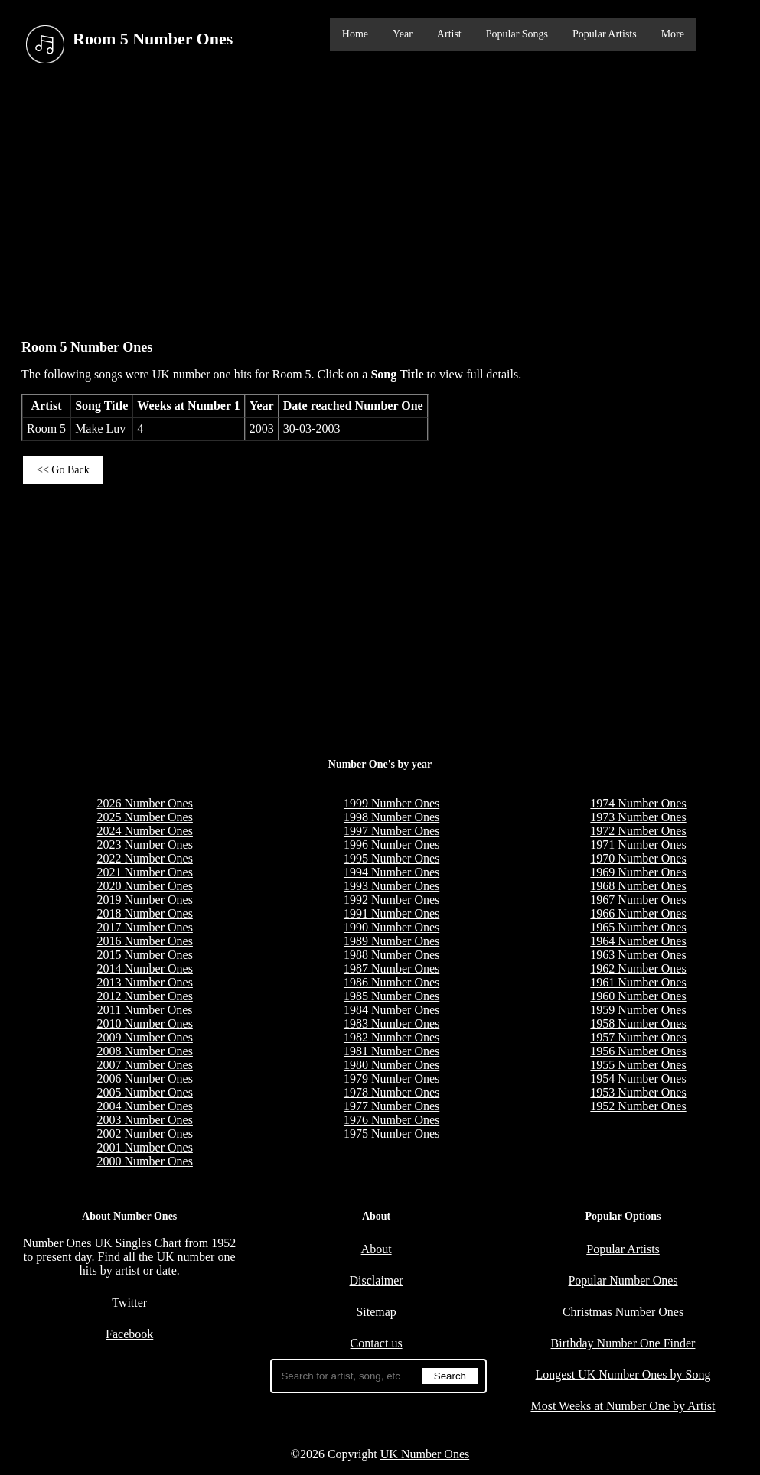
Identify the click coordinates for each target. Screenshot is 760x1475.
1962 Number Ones (638, 968)
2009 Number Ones (145, 1037)
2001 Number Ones (145, 1147)
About (376, 1249)
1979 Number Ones (391, 1078)
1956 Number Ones (638, 1051)
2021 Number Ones (145, 872)
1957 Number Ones (638, 1037)
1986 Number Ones (391, 982)
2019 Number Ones (145, 899)
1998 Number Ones (391, 817)
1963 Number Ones (638, 954)
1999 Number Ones (391, 803)
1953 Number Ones (638, 1092)
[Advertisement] (380, 198)
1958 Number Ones (638, 1023)
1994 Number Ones (391, 872)
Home (355, 34)
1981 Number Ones (391, 1051)
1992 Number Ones (391, 899)
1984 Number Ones (391, 1009)
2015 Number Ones (145, 954)
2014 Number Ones (145, 968)
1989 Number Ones (391, 940)
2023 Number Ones (145, 844)
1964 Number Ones (638, 940)
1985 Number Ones (391, 995)
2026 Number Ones (145, 803)
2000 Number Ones (145, 1161)
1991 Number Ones (391, 913)
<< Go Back (63, 470)
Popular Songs (517, 34)
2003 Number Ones (145, 1119)
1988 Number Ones (391, 954)
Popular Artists (604, 34)
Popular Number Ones (622, 1280)
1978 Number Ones (391, 1092)
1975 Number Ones (391, 1133)
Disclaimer (376, 1280)
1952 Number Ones (638, 1106)
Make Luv (100, 428)
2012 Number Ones (145, 995)
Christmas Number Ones (623, 1311)
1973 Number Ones (638, 817)
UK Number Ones (424, 1453)
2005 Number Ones (145, 1092)
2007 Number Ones (145, 1064)
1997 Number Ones (391, 830)
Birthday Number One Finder (623, 1343)
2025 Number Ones (145, 817)
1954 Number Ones (638, 1078)
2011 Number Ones (145, 1009)
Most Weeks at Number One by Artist (622, 1405)
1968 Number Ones (638, 885)
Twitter (129, 1302)
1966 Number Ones (638, 913)
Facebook (129, 1333)
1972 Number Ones (638, 830)
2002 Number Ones (145, 1133)
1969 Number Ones (638, 872)
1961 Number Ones (638, 982)
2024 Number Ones (145, 830)
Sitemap (376, 1311)
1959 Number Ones (638, 1009)
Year (403, 34)
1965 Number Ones (638, 927)
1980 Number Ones (391, 1064)
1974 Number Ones (638, 803)
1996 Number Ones (391, 844)
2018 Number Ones (145, 913)
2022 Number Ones (145, 858)
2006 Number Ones (145, 1078)
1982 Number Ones (391, 1037)
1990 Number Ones (391, 927)
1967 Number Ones (638, 899)
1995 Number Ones (391, 858)
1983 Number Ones (391, 1023)
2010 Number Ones (145, 1023)
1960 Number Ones (638, 995)
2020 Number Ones (145, 885)
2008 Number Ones (145, 1051)
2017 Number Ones (145, 927)
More (672, 34)
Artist (449, 34)
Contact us (377, 1343)
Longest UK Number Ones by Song (623, 1374)
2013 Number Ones (145, 982)
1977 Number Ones (391, 1106)
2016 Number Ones (145, 940)
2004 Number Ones (145, 1106)
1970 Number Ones (638, 858)
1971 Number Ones (638, 844)
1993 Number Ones (391, 885)
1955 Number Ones (638, 1064)
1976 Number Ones (391, 1119)
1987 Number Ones (391, 968)
